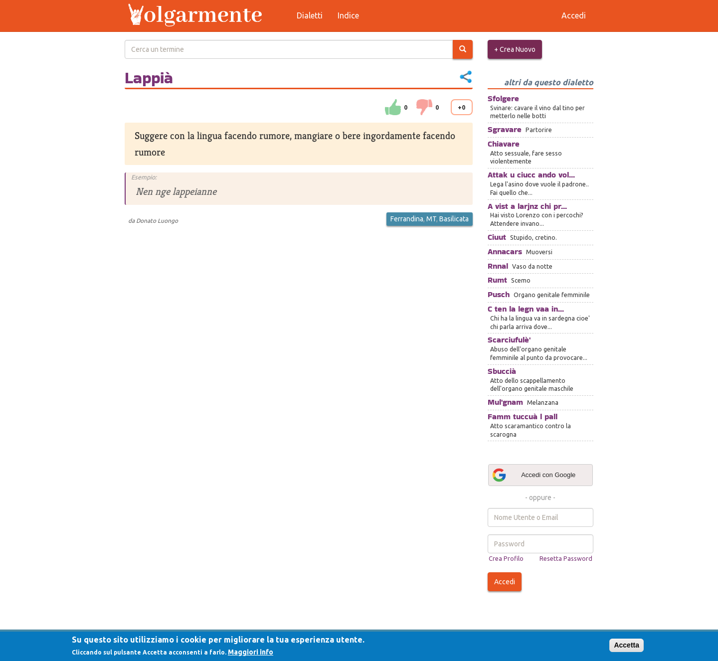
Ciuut (497, 237)
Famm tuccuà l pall (522, 416)
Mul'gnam (505, 402)
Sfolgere (503, 98)
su (393, 107)
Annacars (505, 251)
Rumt (497, 280)
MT (431, 219)
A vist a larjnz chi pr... (527, 206)
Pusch (499, 294)
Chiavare (504, 144)
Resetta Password (565, 558)
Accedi (504, 582)
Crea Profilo (506, 558)
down (424, 107)
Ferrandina (406, 219)
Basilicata (454, 219)
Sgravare (505, 129)
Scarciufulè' (509, 339)
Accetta (626, 645)
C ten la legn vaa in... (526, 309)
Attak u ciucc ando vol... (531, 174)
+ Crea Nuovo (515, 49)
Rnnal (498, 266)
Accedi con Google (533, 475)
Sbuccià (502, 371)
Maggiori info (250, 652)
